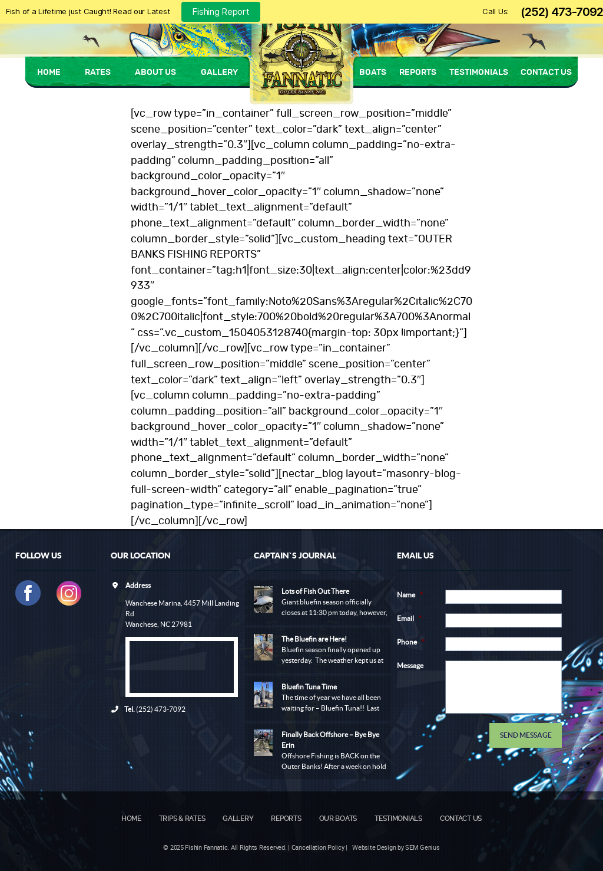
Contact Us (546, 72)
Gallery (219, 72)
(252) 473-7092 (562, 12)
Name (410, 595)
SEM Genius (422, 847)
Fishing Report (220, 11)
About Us (155, 72)
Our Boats (338, 818)
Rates (98, 72)
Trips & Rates (182, 818)
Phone (411, 642)
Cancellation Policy (317, 847)
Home (49, 72)
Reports (417, 72)
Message (410, 665)
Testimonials (478, 72)
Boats (372, 72)
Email (409, 618)
